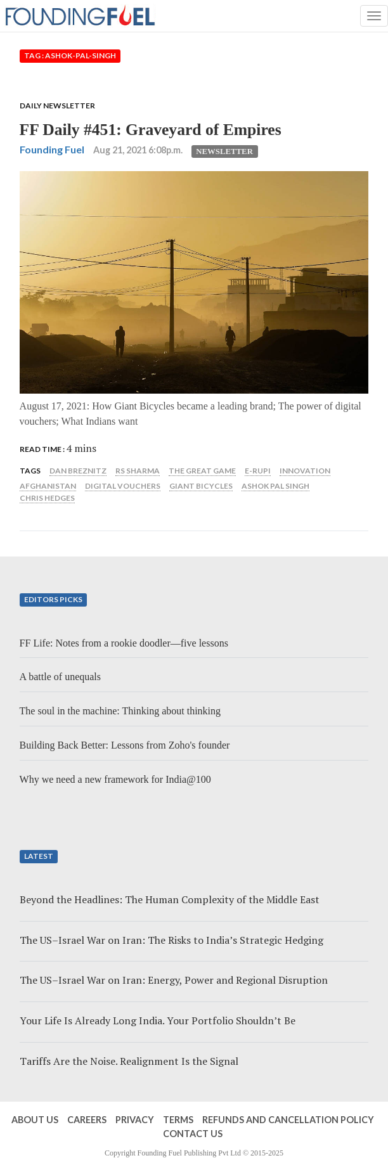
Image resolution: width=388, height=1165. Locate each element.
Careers (87, 1119)
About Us (34, 1119)
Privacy (134, 1119)
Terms (178, 1119)
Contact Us (193, 1133)
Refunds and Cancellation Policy (288, 1119)
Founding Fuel (52, 149)
